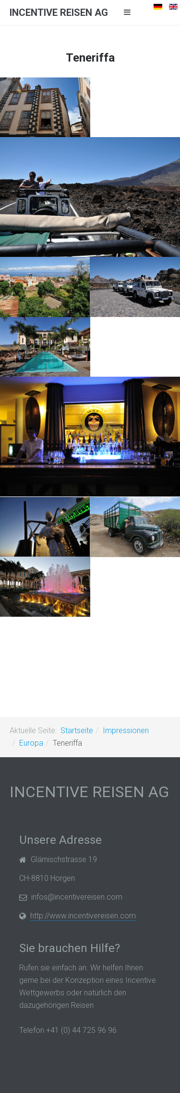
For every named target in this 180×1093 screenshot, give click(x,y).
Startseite (76, 730)
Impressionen (126, 730)
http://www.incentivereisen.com (83, 915)
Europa (31, 743)
